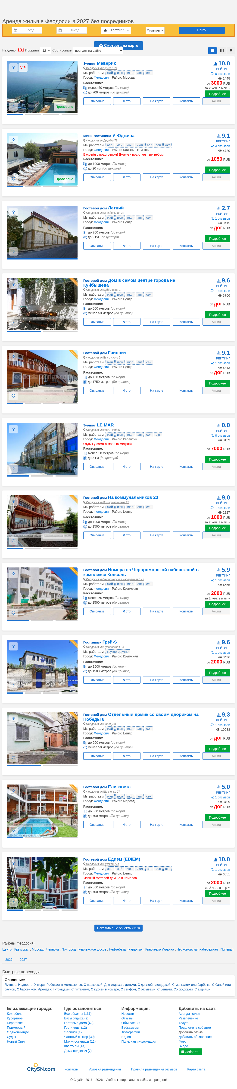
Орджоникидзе (18, 1032)
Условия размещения (105, 1069)
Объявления (131, 1023)
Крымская (22, 949)
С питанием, (81, 989)
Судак (11, 1037)
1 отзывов (220, 218)
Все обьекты (77, 1013)
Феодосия (101, 77)
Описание (97, 101)
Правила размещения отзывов (154, 1069)
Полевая (227, 949)
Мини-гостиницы (80, 1041)
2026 (8, 959)
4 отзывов (220, 146)
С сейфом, (129, 989)
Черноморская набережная (198, 949)
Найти (201, 30)
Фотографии (131, 1032)
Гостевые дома (79, 1023)
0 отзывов (220, 74)
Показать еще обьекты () (118, 928)
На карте (156, 101)
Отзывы (127, 1018)
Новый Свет (16, 1041)
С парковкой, (94, 985)
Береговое (15, 1023)
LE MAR (98, 425)
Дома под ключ (78, 1051)
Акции (216, 101)
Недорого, (26, 985)
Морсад (38, 949)
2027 (23, 959)
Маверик (99, 63)
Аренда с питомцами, (54, 989)
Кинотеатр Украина (160, 949)
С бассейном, (27, 989)
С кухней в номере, (106, 989)
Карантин (135, 949)
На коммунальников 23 (120, 497)
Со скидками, (184, 989)
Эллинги (73, 1032)
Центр (7, 949)
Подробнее (217, 94)
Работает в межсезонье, (65, 985)
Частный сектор (79, 1037)
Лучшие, (11, 985)
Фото (127, 101)
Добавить (190, 1052)
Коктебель (14, 1013)
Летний (103, 207)
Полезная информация (139, 1041)
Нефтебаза (118, 949)
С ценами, (165, 989)
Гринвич (104, 352)
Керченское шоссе (92, 949)
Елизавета (107, 786)
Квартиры (74, 1046)
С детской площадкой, (155, 985)
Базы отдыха (76, 1018)
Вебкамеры (130, 1027)
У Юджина (109, 135)
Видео (126, 1037)
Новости (128, 1013)
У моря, (40, 985)
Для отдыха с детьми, (121, 985)
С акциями (202, 989)
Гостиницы (75, 1027)
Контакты (186, 101)
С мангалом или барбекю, (192, 985)
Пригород (69, 949)
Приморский (16, 1027)
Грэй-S (100, 642)
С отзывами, (147, 989)
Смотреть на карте (118, 46)
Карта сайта (196, 1069)
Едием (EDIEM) (111, 859)
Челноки (53, 949)
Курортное (15, 1018)
